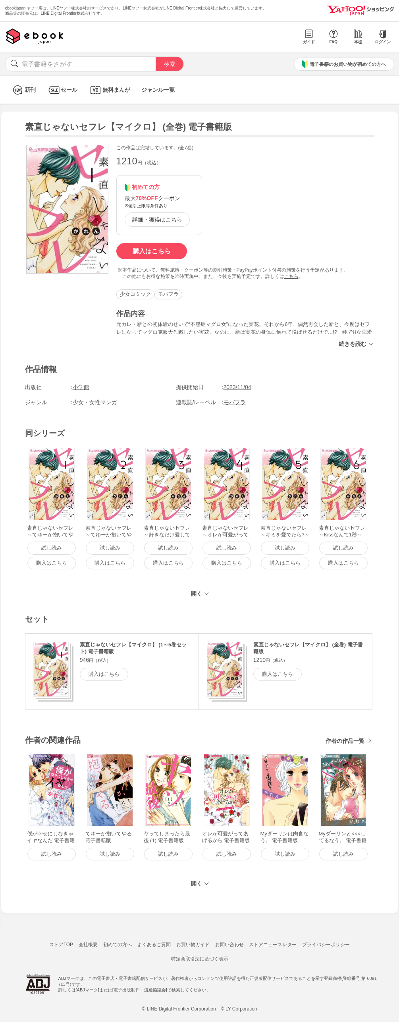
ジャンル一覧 (158, 90)
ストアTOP (61, 944)
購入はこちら (152, 251)
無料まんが (109, 90)
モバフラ (168, 294)
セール (62, 90)
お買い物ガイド (193, 944)
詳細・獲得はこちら (157, 219)
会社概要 (88, 944)
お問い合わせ (229, 944)
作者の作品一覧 (345, 741)
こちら (291, 276)
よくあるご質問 (154, 944)
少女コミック (135, 294)
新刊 (23, 90)
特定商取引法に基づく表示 (199, 959)
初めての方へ (117, 944)
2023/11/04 (237, 387)
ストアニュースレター (273, 944)
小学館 (81, 387)
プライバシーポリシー (326, 944)
